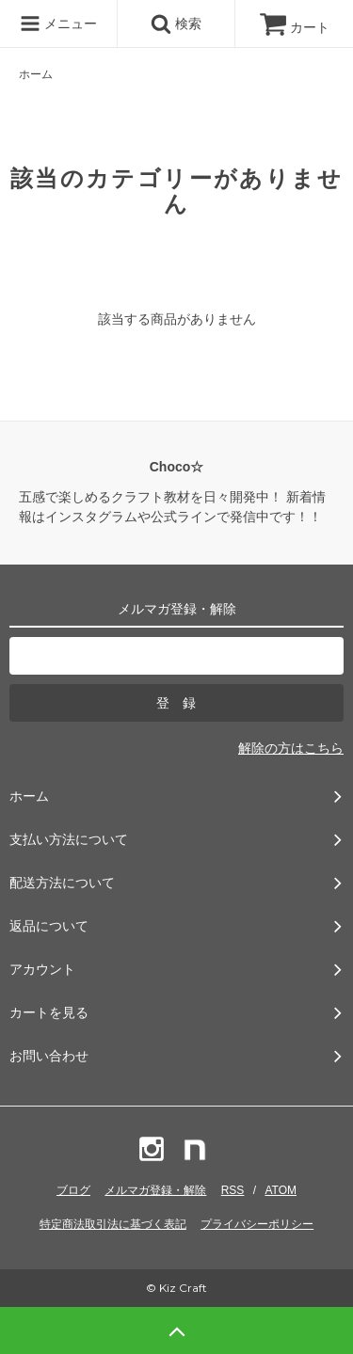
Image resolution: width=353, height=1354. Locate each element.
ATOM (281, 1190)
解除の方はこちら (291, 748)
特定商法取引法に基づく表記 (113, 1224)
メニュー (58, 23)
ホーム (36, 74)
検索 (176, 23)
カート (294, 27)
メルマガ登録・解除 (155, 1190)
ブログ (73, 1190)
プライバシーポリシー (257, 1224)
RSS (233, 1190)
